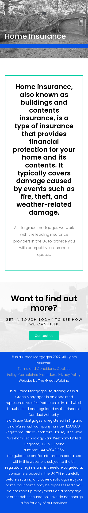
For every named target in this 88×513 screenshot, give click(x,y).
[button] (44, 13)
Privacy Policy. (69, 374)
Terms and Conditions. (37, 368)
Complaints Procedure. (37, 374)
